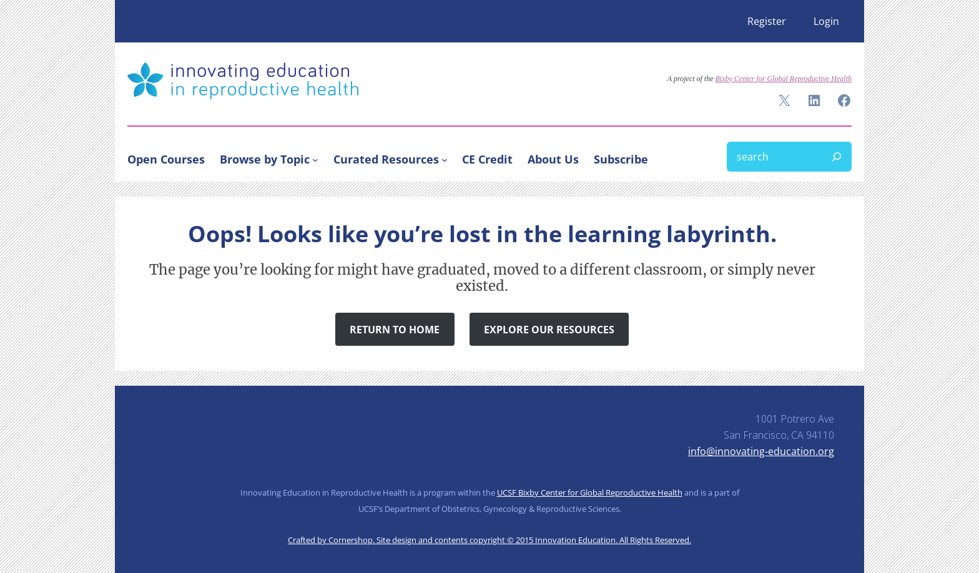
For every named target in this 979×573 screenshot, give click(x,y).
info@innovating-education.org (761, 451)
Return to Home (395, 329)
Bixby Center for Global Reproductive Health (783, 78)
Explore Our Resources (549, 329)
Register (766, 21)
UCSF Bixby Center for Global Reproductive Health (589, 492)
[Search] (836, 156)
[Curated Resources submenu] (444, 159)
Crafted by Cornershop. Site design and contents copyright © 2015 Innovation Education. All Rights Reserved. (489, 540)
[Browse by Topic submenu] (315, 159)
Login (826, 21)
